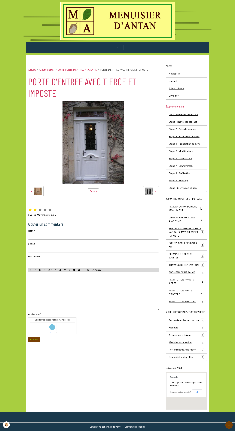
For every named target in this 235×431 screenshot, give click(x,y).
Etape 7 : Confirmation (181, 165)
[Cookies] (6, 424)
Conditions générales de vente (106, 426)
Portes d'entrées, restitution (186, 320)
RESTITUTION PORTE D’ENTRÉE (186, 292)
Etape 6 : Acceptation (180, 158)
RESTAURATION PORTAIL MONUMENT (186, 208)
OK (197, 392)
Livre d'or (173, 95)
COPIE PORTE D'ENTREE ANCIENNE (77, 69)
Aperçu (96, 269)
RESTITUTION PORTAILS (186, 301)
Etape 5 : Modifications (181, 151)
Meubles (186, 327)
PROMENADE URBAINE (186, 272)
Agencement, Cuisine (186, 335)
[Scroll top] (229, 425)
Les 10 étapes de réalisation (183, 114)
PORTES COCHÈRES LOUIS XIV (186, 245)
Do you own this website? (180, 392)
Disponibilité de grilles (186, 357)
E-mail (31, 243)
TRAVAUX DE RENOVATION (186, 265)
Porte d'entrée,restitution (186, 349)
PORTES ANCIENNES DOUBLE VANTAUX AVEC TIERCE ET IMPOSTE (186, 232)
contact (173, 81)
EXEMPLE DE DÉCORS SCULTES (186, 255)
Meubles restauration (186, 342)
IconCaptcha (51, 333)
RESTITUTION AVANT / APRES (186, 281)
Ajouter (34, 339)
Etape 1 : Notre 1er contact (183, 121)
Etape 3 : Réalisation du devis (184, 136)
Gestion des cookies (135, 426)
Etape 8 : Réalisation (179, 173)
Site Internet (35, 256)
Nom (30, 230)
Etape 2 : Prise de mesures (182, 129)
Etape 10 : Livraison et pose (183, 187)
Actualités (174, 73)
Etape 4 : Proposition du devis (184, 143)
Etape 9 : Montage (178, 180)
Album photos (47, 69)
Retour (93, 191)
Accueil (32, 69)
